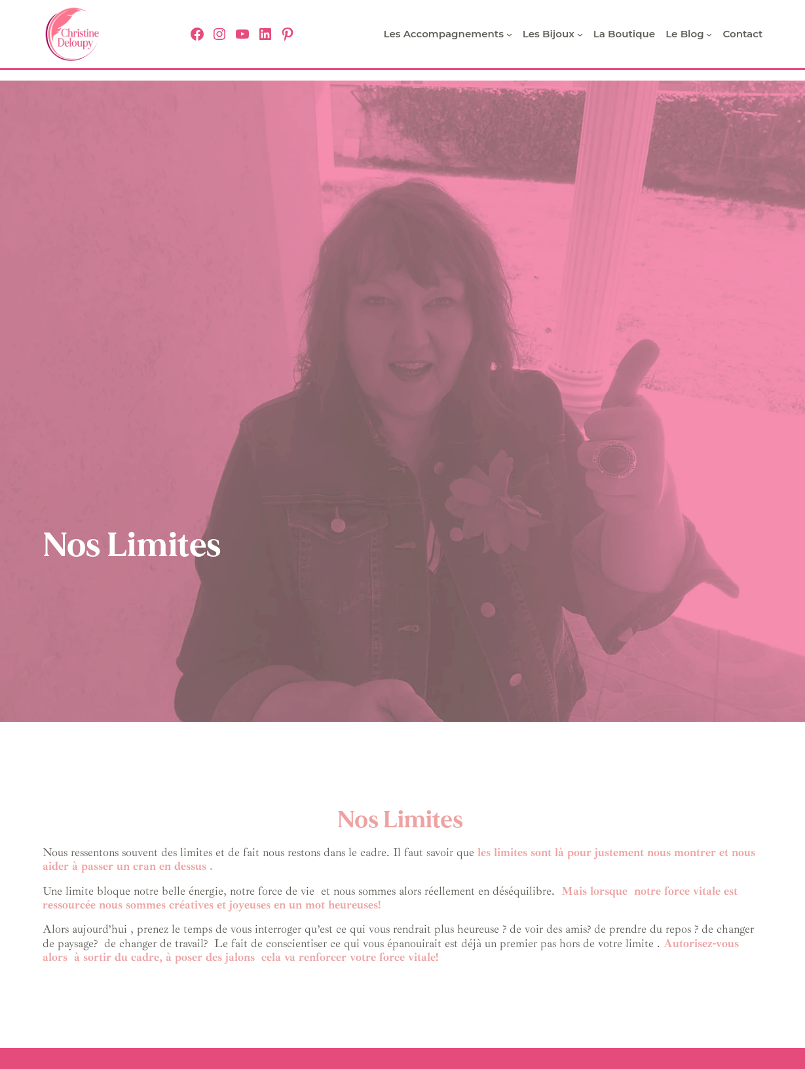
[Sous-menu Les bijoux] (580, 34)
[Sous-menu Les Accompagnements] (509, 34)
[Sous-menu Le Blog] (709, 34)
